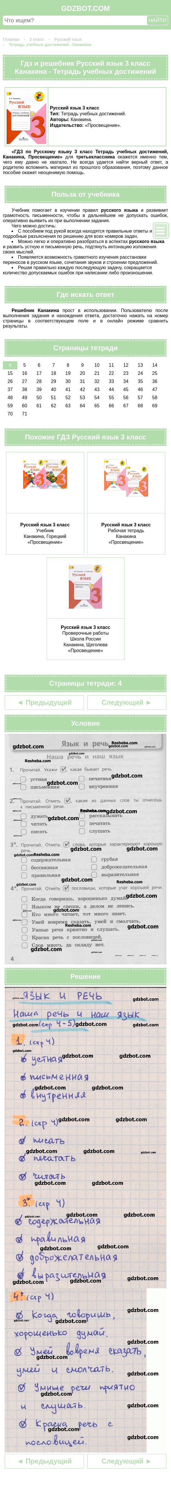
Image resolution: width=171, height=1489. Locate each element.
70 (10, 413)
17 (39, 373)
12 (125, 365)
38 (24, 389)
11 (111, 365)
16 (24, 373)
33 (111, 381)
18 (53, 373)
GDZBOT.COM (85, 8)
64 (82, 405)
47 (154, 389)
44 (111, 389)
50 (39, 397)
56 (125, 397)
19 (68, 373)
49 (24, 397)
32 (97, 381)
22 (111, 373)
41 (68, 389)
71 (24, 413)
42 (82, 389)
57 (140, 397)
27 (24, 381)
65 (97, 405)
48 (10, 397)
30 (68, 381)
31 (82, 381)
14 (154, 365)
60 (24, 405)
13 (140, 365)
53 (82, 397)
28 (39, 381)
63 (68, 405)
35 (140, 381)
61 (39, 405)
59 (10, 405)
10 (97, 365)
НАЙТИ (157, 20)
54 (97, 397)
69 (154, 405)
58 (154, 397)
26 (10, 381)
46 (140, 389)
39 (39, 389)
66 (111, 405)
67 (125, 405)
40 (53, 389)
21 (97, 373)
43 (97, 389)
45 (125, 389)
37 (10, 389)
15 (10, 373)
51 (53, 397)
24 (140, 373)
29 (53, 381)
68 (140, 405)
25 (154, 373)
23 (125, 373)
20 (82, 373)
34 (125, 381)
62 (53, 405)
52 (68, 397)
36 (154, 381)
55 (111, 397)
